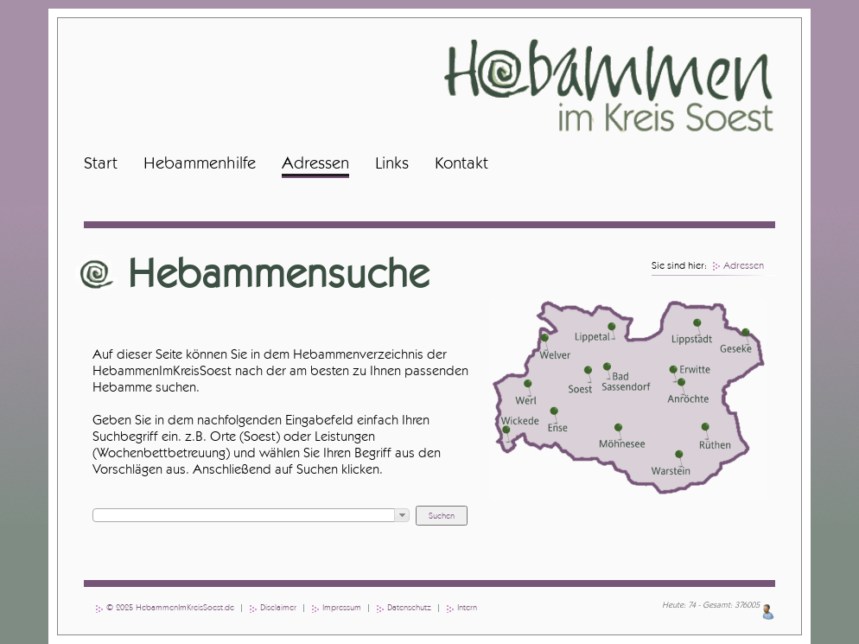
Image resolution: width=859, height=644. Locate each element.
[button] (402, 515)
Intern (467, 608)
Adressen (315, 163)
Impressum (341, 608)
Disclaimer (278, 608)
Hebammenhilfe (199, 163)
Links (392, 163)
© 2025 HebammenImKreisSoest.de (170, 608)
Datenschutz (409, 608)
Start (101, 163)
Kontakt (461, 163)
